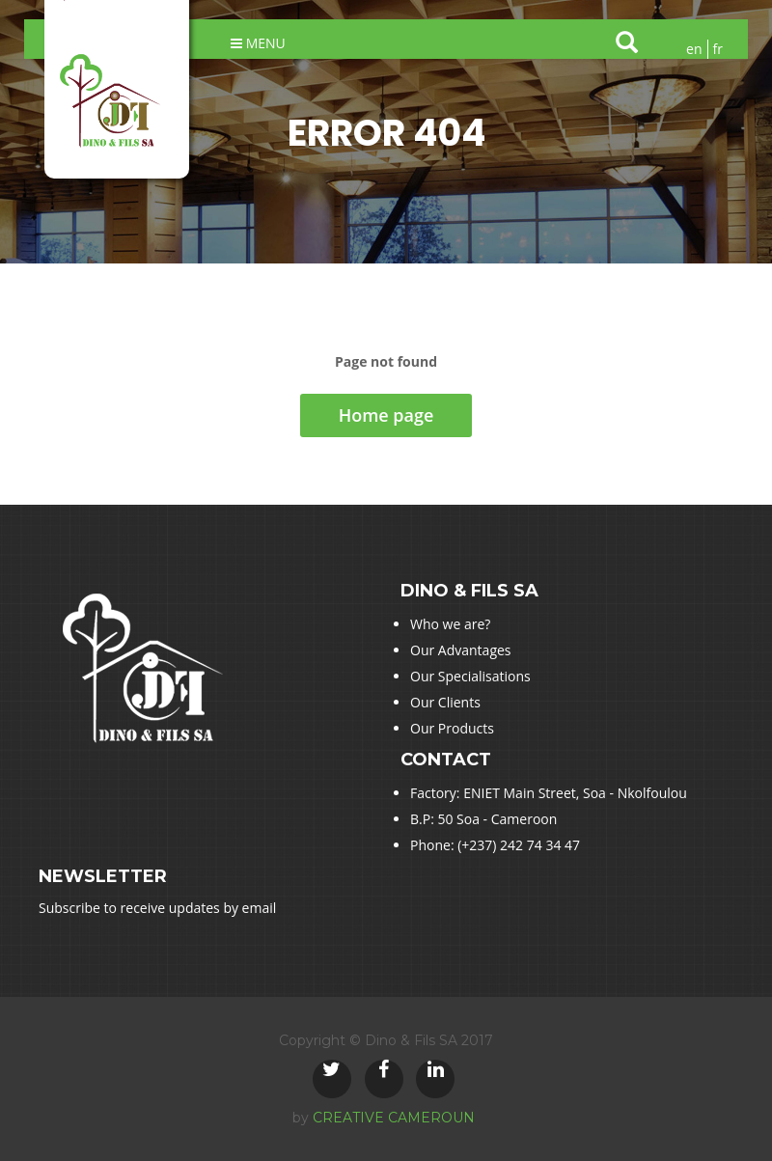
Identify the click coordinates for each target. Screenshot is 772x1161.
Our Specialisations (470, 676)
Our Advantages (460, 650)
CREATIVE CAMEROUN (394, 1117)
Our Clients (445, 702)
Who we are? (450, 624)
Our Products (452, 728)
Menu (258, 43)
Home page (386, 415)
